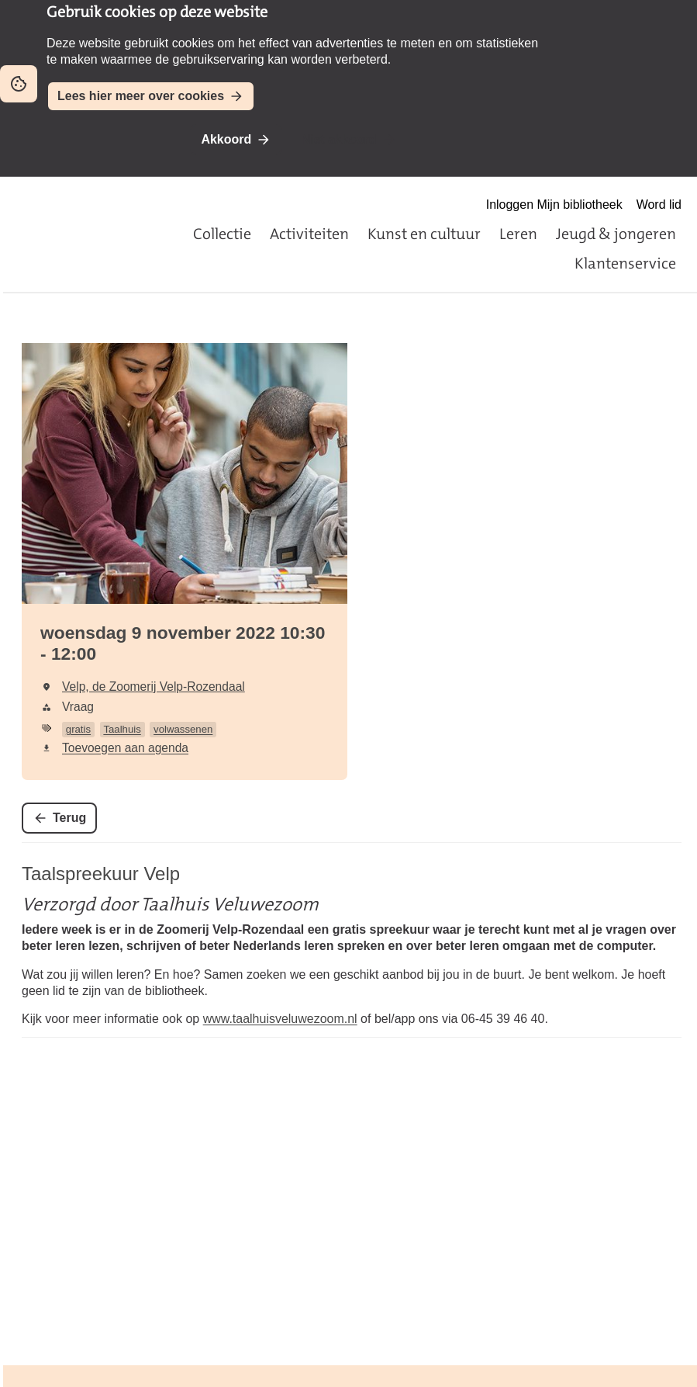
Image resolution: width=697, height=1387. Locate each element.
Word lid (659, 204)
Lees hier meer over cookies (140, 95)
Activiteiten (309, 234)
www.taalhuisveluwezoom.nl (280, 1018)
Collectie (222, 234)
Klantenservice (625, 263)
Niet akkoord (339, 139)
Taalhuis (121, 729)
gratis (78, 729)
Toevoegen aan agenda (125, 747)
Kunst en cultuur (424, 234)
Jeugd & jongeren (616, 234)
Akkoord (226, 139)
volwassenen (183, 729)
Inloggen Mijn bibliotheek (554, 204)
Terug (69, 817)
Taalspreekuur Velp (101, 873)
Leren (518, 234)
